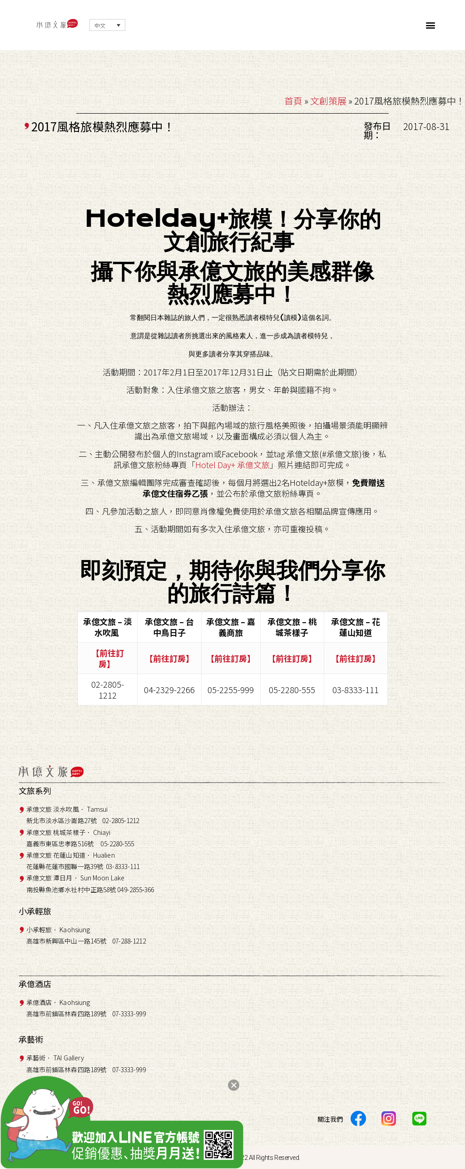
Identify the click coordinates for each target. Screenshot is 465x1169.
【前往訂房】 (107, 658)
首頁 (293, 100)
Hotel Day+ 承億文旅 (232, 464)
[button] (430, 25)
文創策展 (328, 100)
